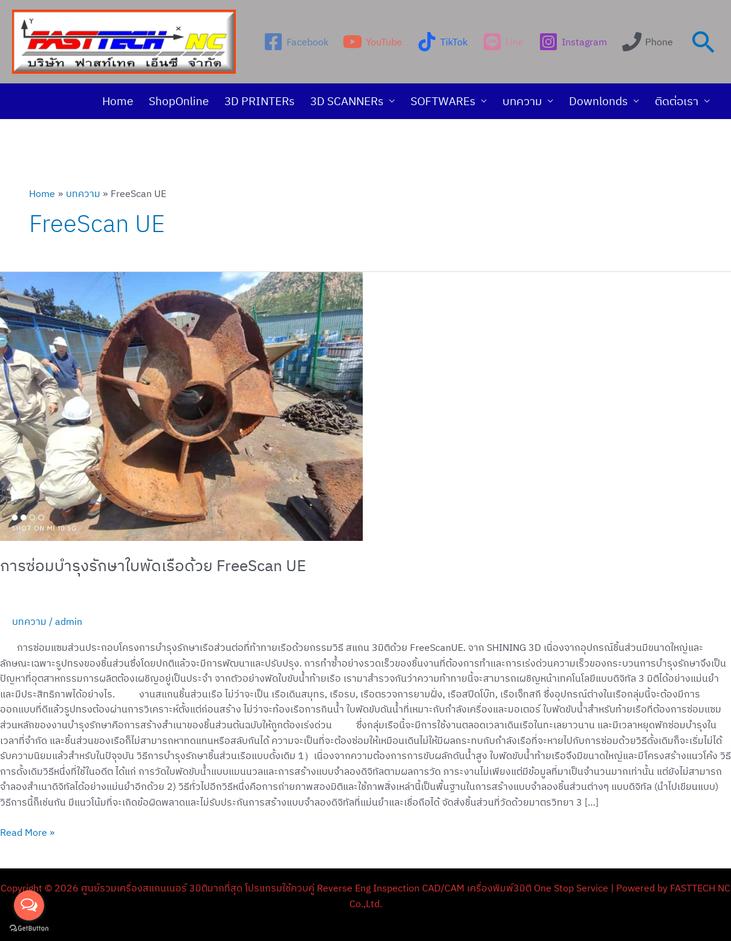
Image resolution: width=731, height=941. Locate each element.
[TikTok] (443, 41)
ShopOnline (179, 101)
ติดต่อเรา (676, 101)
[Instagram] (572, 41)
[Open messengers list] (29, 905)
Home (117, 101)
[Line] (503, 41)
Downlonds (598, 101)
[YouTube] (372, 41)
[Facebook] (295, 41)
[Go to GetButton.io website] (29, 929)
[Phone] (647, 41)
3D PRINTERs (259, 101)
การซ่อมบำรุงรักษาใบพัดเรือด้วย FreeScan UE (153, 565)
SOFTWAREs (443, 101)
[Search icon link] (704, 42)
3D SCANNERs (346, 101)
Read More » (27, 831)
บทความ (522, 101)
